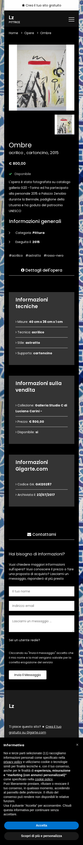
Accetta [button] (41, 825)
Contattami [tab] (41, 534)
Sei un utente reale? (24, 640)
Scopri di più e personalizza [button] (41, 836)
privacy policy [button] (13, 762)
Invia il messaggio (27, 675)
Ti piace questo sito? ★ (35, 730)
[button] (77, 744)
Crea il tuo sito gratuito (41, 5)
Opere (29, 33)
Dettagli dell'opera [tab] (41, 270)
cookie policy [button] (44, 779)
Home (13, 33)
